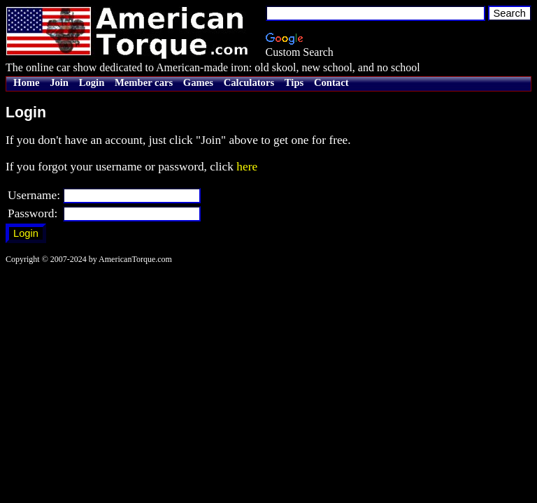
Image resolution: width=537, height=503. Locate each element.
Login (92, 82)
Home (26, 82)
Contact (331, 82)
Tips (294, 82)
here (246, 166)
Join (59, 82)
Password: (32, 213)
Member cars (144, 82)
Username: (34, 195)
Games (198, 82)
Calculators (249, 82)
